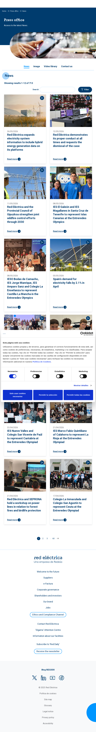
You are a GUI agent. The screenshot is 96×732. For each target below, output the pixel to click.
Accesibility (48, 723)
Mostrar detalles (81, 385)
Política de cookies (48, 693)
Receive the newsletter (48, 651)
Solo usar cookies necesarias (18, 394)
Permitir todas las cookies (78, 395)
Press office (14, 11)
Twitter (34, 677)
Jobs (48, 607)
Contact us (66, 66)
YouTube (52, 677)
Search (36, 90)
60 (53, 538)
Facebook (61, 677)
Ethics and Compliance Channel (48, 614)
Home (4, 11)
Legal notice (48, 711)
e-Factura (48, 583)
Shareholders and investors (48, 595)
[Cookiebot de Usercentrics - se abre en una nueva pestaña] (82, 334)
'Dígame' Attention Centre (48, 630)
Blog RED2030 (48, 670)
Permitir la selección (48, 395)
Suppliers (48, 577)
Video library (50, 66)
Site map (48, 699)
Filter (86, 89)
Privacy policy (48, 717)
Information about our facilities (48, 636)
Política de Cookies (41, 362)
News (26, 66)
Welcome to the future (48, 571)
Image (36, 66)
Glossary (48, 705)
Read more (12, 159)
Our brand (48, 601)
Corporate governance (48, 589)
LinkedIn (43, 677)
